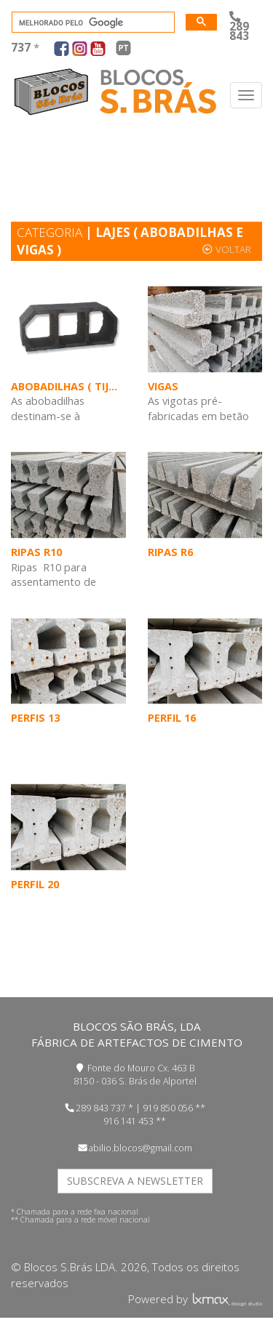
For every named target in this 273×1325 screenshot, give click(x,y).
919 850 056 (168, 1108)
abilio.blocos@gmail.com (140, 1148)
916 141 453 (128, 1121)
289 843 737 (101, 1108)
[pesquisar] (92, 22)
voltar (226, 249)
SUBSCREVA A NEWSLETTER (135, 1181)
